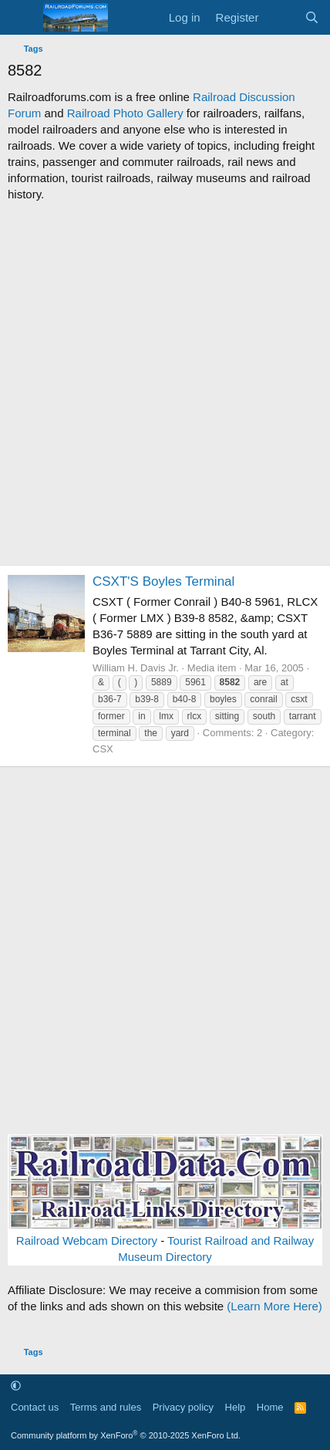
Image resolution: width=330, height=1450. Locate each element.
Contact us (35, 1407)
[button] (16, 1385)
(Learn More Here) (274, 1306)
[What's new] (281, 17)
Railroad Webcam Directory (86, 1240)
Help (235, 1407)
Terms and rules (105, 1407)
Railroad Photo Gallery (125, 113)
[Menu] (21, 17)
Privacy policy (183, 1407)
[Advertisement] (165, 383)
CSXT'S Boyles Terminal (163, 581)
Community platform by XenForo (126, 1435)
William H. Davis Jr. (136, 668)
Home (270, 1407)
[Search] (312, 17)
